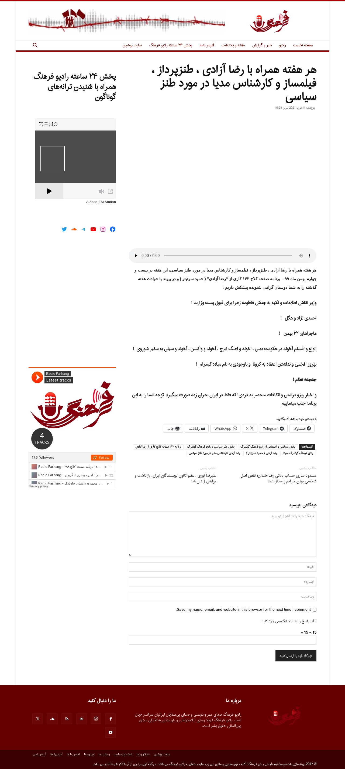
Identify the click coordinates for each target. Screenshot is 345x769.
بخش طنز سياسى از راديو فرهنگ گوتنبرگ (210, 447)
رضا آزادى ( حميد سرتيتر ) (261, 453)
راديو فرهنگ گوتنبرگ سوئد (298, 453)
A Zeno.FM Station (101, 202)
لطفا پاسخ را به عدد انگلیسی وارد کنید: (288, 621)
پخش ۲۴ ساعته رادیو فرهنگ (170, 45)
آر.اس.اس (39, 754)
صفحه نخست (303, 45)
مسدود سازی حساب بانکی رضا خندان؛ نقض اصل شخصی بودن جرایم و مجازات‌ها (278, 478)
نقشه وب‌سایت (123, 754)
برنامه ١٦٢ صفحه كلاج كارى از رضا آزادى (158, 447)
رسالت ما (104, 754)
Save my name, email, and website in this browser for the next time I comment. (243, 609)
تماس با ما (73, 754)
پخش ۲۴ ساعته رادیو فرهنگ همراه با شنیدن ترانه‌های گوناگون (74, 87)
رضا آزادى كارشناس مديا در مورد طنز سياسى (214, 453)
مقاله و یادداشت (233, 45)
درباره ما (89, 754)
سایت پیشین (132, 45)
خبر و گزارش (262, 45)
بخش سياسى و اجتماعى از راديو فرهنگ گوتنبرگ (267, 447)
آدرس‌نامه (207, 45)
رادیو (282, 45)
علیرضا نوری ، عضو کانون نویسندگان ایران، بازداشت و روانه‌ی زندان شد (175, 478)
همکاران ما (143, 754)
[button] (35, 46)
